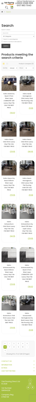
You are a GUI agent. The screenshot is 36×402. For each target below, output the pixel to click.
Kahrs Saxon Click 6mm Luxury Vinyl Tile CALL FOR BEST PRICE (27, 142)
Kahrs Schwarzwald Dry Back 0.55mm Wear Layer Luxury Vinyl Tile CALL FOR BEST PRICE (9, 272)
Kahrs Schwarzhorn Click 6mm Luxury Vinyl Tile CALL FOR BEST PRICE (9, 226)
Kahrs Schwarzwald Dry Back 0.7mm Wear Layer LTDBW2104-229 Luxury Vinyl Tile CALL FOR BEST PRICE (27, 273)
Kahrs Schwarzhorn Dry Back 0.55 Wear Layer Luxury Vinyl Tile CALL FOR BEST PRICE (27, 227)
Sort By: (5, 68)
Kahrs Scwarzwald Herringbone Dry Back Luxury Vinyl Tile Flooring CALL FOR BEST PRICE (27, 319)
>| (5, 350)
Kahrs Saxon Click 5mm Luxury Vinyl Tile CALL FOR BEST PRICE (9, 142)
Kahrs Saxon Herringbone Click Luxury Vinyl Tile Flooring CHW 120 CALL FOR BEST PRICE (27, 184)
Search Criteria (5, 30)
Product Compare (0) (26, 64)
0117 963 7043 (24, 5)
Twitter (30, 384)
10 (22, 347)
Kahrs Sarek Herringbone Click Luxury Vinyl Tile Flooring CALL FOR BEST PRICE (27, 98)
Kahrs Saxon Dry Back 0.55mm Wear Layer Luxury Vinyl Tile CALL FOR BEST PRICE (9, 184)
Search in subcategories (9, 39)
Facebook (30, 380)
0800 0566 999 (25, 3)
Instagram (32, 387)
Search (8, 12)
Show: (21, 68)
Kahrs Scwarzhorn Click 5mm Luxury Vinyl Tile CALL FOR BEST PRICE (9, 318)
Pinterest (28, 387)
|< (5, 343)
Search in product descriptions (11, 41)
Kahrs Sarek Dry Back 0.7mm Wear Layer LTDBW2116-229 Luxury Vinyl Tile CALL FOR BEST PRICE (8, 101)
